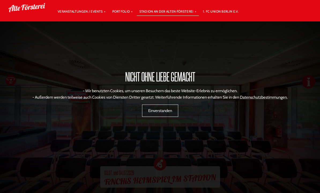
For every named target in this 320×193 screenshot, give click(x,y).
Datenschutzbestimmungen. (264, 97)
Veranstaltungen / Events (80, 11)
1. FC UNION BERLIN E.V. (221, 11)
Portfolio (121, 11)
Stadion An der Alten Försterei (166, 11)
